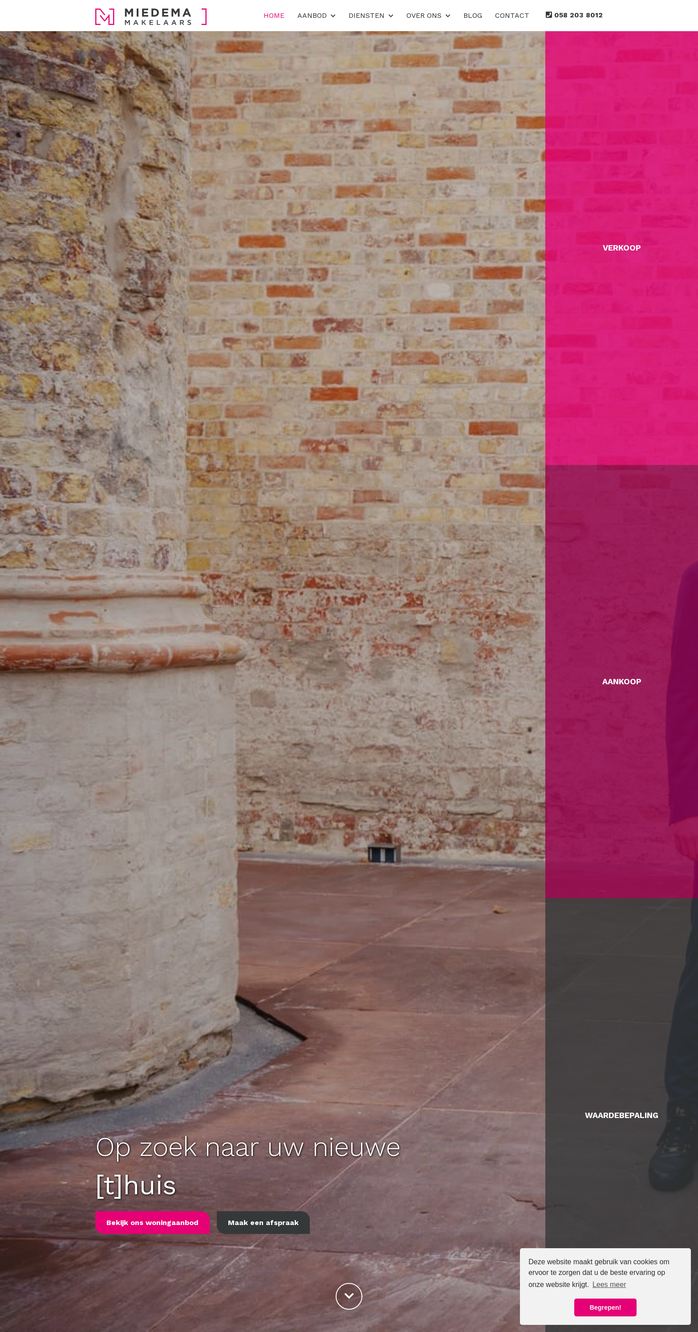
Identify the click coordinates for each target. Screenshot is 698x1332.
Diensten (371, 15)
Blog (472, 15)
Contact (512, 15)
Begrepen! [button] (605, 1307)
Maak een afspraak (263, 1222)
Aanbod (316, 15)
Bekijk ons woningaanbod (152, 1222)
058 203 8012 (574, 15)
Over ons (428, 15)
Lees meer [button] (609, 1284)
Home (274, 15)
